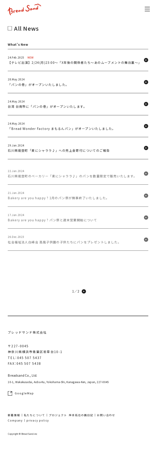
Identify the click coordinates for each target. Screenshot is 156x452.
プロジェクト (58, 415)
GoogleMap (21, 393)
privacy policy (37, 420)
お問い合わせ (106, 415)
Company (15, 420)
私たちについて (34, 415)
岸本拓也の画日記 (81, 415)
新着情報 (14, 415)
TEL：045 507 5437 (25, 357)
